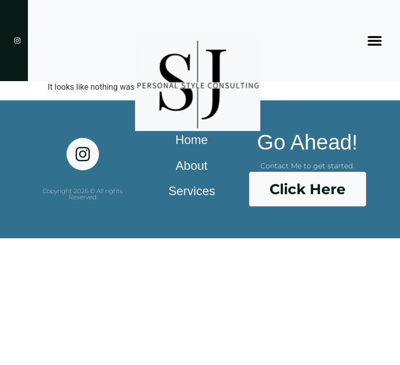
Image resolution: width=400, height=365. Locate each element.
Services (192, 191)
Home (191, 140)
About (192, 165)
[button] (374, 40)
